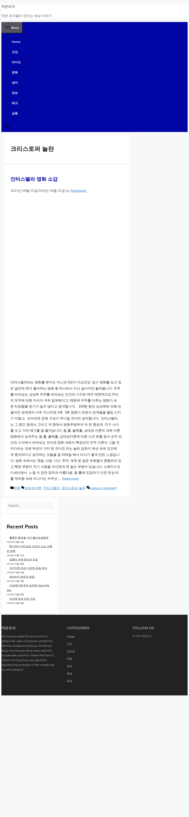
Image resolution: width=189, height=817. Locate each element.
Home (16, 42)
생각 (15, 82)
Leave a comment (103, 488)
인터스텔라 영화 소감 (34, 179)
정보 (15, 93)
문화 (15, 72)
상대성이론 (33, 488)
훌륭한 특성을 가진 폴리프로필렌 (28, 537)
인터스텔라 (51, 488)
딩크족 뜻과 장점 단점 (22, 598)
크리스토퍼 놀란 (73, 488)
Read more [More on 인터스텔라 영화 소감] (70, 478)
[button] (7, 127)
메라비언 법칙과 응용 (22, 576)
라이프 (16, 62)
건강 (15, 52)
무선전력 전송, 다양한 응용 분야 (28, 568)
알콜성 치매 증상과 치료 (23, 559)
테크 (15, 103)
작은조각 (8, 6)
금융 (15, 113)
